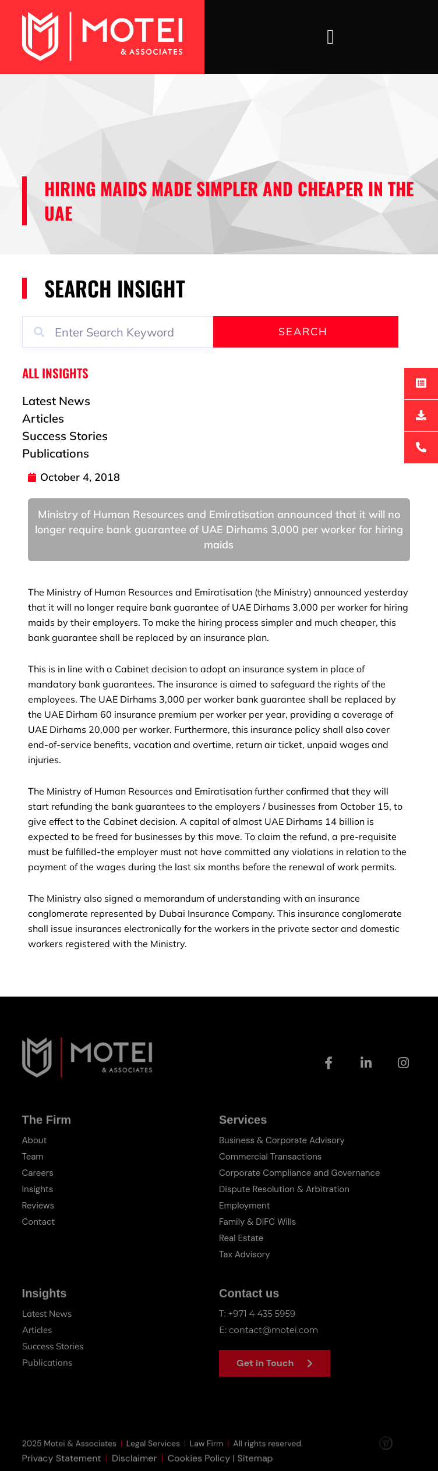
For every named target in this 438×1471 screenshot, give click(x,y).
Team (33, 1156)
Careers (38, 1173)
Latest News (47, 1313)
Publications (47, 1362)
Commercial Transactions (270, 1156)
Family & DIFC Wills (257, 1222)
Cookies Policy (199, 1464)
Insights (38, 1189)
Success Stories (52, 1346)
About (34, 1140)
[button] (330, 37)
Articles (37, 1329)
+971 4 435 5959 (262, 1313)
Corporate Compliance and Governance (299, 1173)
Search (303, 331)
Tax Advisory (244, 1254)
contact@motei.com (273, 1329)
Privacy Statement (61, 1464)
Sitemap (255, 1464)
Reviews (38, 1205)
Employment (244, 1205)
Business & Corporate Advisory (282, 1140)
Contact (38, 1222)
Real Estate (241, 1238)
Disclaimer (134, 1464)
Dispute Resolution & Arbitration (284, 1189)
